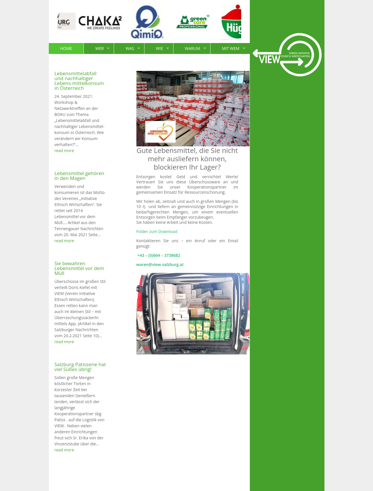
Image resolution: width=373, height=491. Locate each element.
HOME (66, 48)
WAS (129, 48)
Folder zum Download (156, 231)
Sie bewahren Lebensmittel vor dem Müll (79, 268)
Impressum (295, 482)
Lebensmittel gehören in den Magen (80, 175)
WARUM (192, 48)
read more (64, 150)
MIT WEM (230, 48)
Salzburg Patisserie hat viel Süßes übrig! (80, 366)
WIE (159, 48)
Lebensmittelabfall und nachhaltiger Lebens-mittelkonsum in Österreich (79, 80)
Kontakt (271, 482)
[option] (61, 21)
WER (99, 48)
